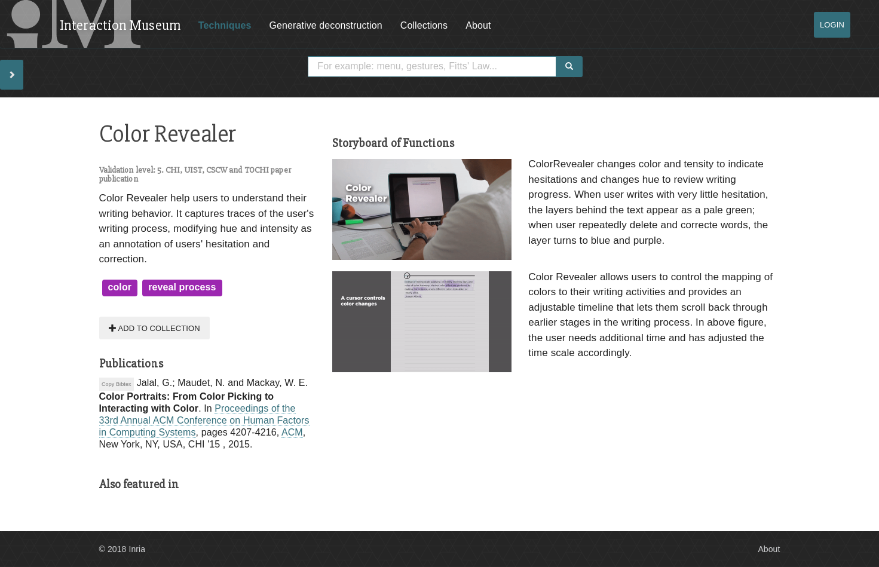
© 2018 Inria (122, 549)
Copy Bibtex (116, 384)
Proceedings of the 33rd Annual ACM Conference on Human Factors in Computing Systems (204, 420)
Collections (424, 25)
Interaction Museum (120, 25)
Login (832, 24)
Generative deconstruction (325, 25)
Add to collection (154, 328)
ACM (292, 432)
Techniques (225, 25)
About (478, 25)
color (120, 287)
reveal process (182, 287)
